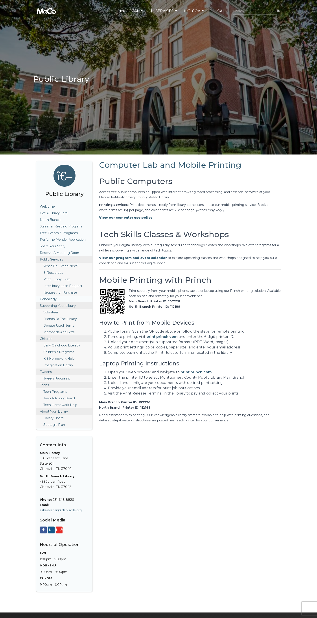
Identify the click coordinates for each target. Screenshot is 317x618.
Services (161, 11)
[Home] (46, 11)
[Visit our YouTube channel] (59, 530)
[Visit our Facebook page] (43, 530)
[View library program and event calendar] (133, 258)
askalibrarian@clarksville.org (61, 510)
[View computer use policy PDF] (125, 218)
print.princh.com (162, 337)
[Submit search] (278, 11)
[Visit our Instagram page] (51, 530)
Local (130, 11)
